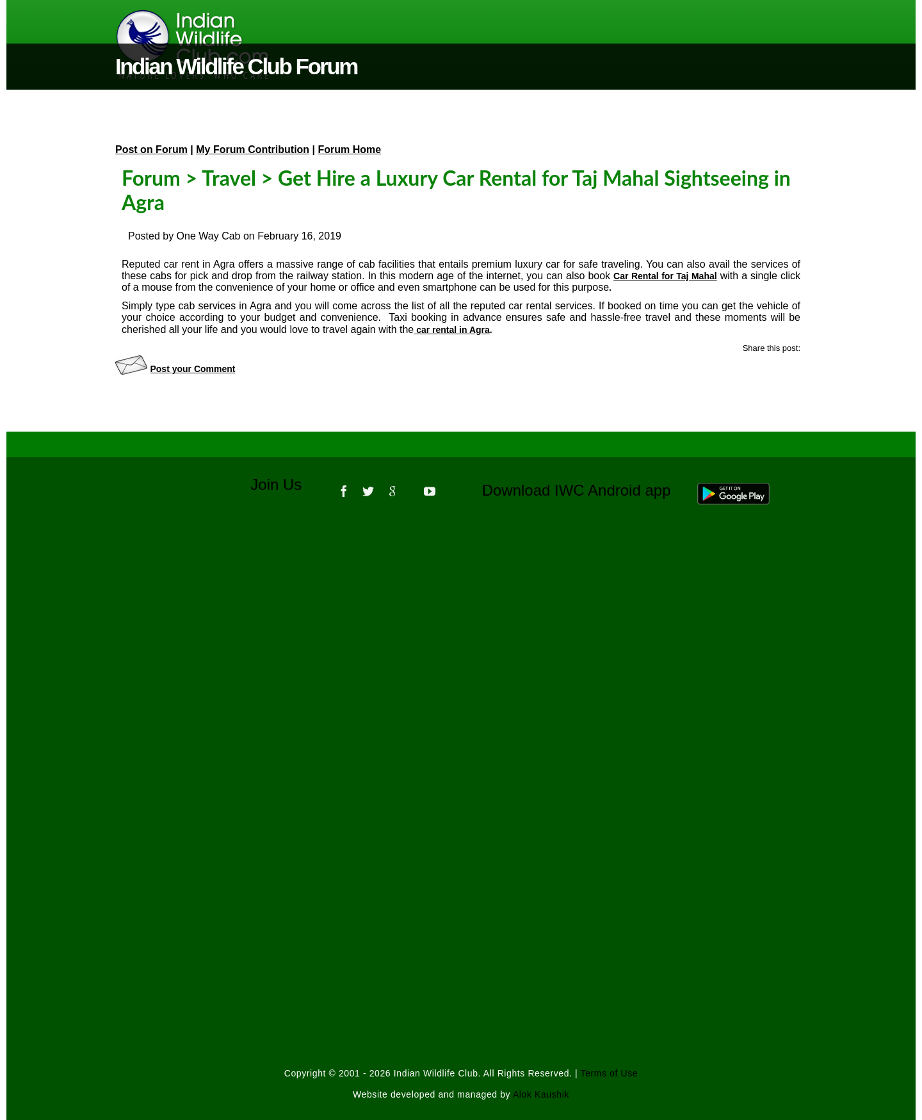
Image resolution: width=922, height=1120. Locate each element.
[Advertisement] (461, 688)
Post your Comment (192, 369)
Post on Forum (151, 149)
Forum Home (350, 149)
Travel (229, 177)
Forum (151, 177)
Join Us (284, 484)
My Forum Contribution (252, 149)
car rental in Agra (452, 330)
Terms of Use (609, 1073)
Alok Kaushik (541, 1094)
